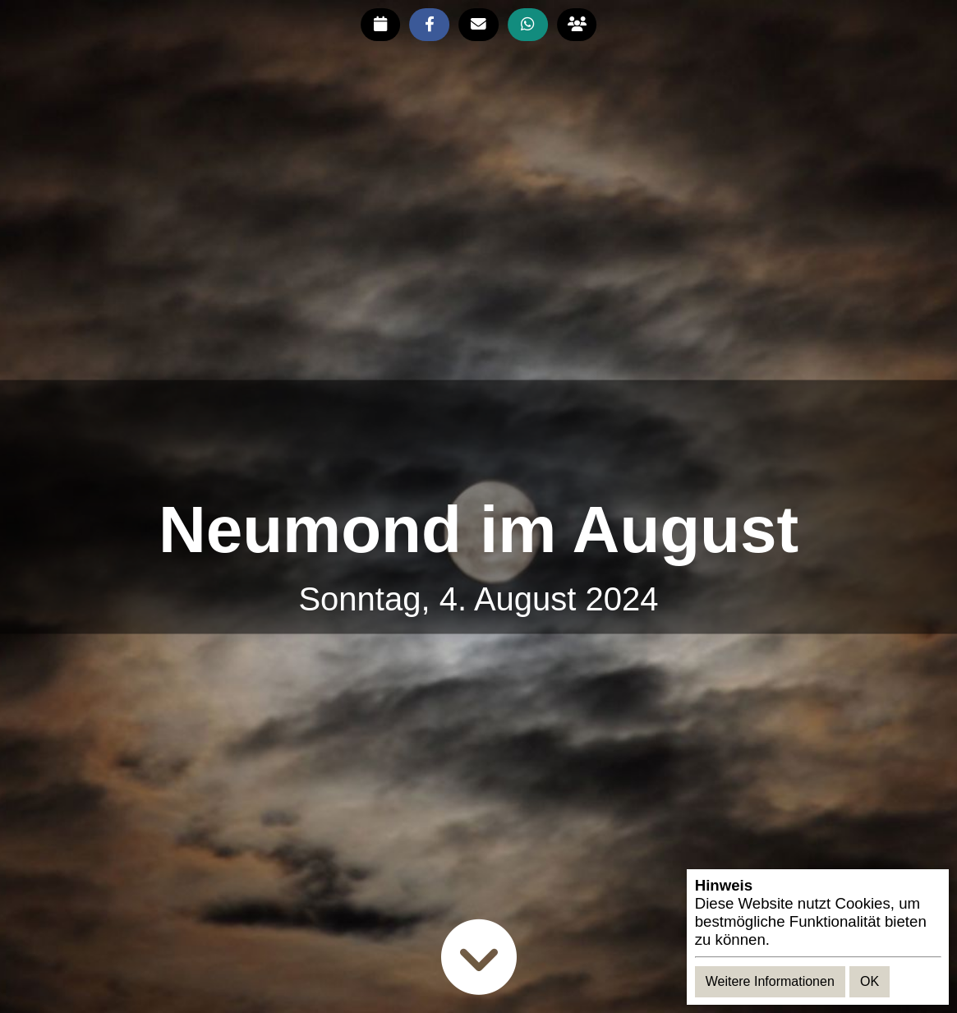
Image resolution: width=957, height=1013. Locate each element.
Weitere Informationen (770, 981)
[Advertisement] (478, 437)
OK (869, 981)
